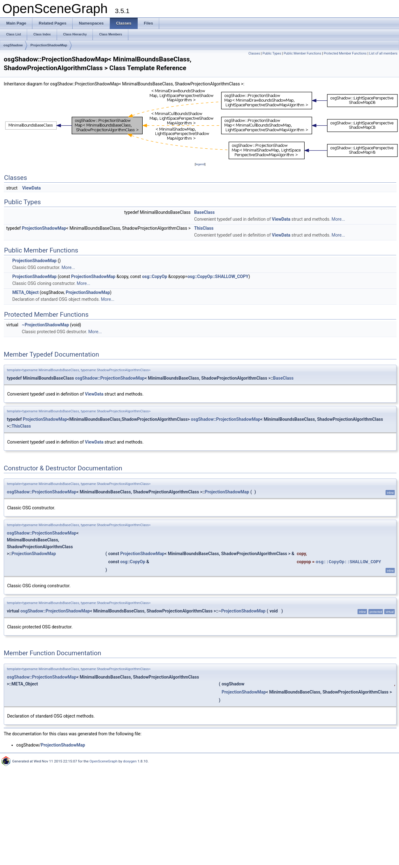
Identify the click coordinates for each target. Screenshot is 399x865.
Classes (254, 53)
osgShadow (13, 45)
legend (200, 164)
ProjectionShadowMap (49, 45)
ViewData (31, 187)
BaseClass (204, 212)
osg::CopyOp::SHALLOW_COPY (218, 276)
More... (338, 219)
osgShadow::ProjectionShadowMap (110, 378)
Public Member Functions (302, 53)
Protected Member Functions (345, 53)
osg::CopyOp (154, 276)
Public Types (272, 53)
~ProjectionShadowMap (45, 324)
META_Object (25, 292)
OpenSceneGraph (103, 761)
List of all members (383, 53)
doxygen (130, 761)
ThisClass (203, 228)
